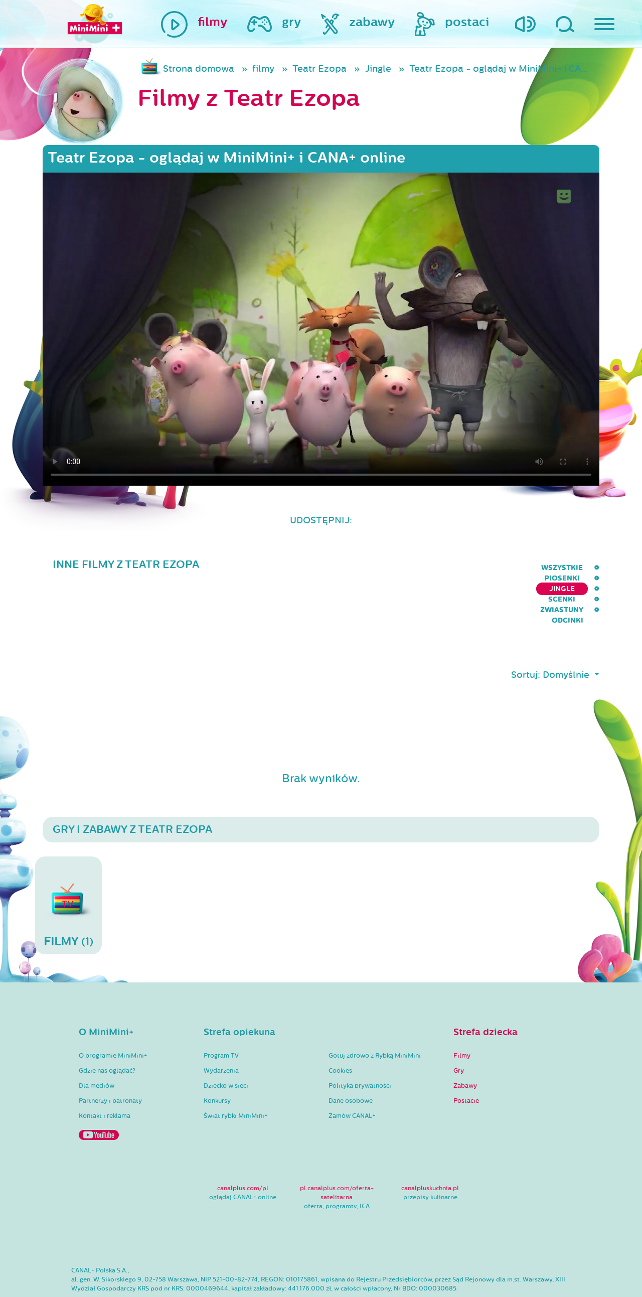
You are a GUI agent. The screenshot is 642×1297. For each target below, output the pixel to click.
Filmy (461, 1016)
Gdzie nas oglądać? (107, 1031)
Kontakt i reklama (104, 1076)
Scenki (477, 567)
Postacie (466, 1061)
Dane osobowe (351, 1061)
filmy (263, 68)
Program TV (221, 1016)
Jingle (378, 68)
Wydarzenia (221, 1031)
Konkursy (217, 1061)
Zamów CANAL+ (352, 1076)
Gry (458, 1031)
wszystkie (304, 567)
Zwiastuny (529, 567)
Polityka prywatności (360, 1046)
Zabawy (465, 1046)
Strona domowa (198, 68)
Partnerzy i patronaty (110, 1061)
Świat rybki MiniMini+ (235, 1076)
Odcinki (583, 567)
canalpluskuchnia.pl (430, 1148)
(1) (68, 865)
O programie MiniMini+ (113, 1016)
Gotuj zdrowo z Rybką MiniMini (375, 1016)
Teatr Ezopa (319, 68)
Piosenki (360, 567)
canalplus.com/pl (242, 1148)
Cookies (340, 1031)
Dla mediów (96, 1046)
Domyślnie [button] (567, 635)
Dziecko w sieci (226, 1046)
